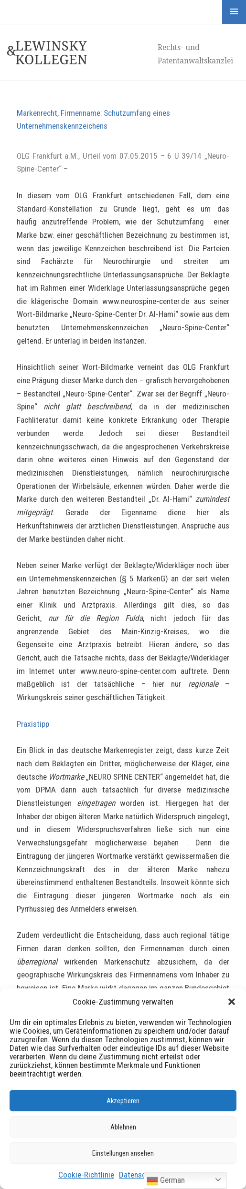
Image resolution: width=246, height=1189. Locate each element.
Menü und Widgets (234, 12)
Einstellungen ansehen (123, 1153)
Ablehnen (123, 1127)
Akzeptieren (123, 1101)
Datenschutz (139, 1174)
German (166, 1181)
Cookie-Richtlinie (86, 1174)
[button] (231, 1001)
